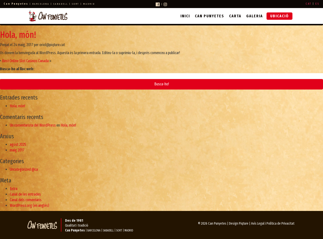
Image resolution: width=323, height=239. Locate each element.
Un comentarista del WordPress (33, 125)
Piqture (243, 223)
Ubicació (279, 16)
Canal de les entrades (25, 194)
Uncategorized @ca (24, 169)
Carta (235, 16)
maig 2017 (17, 150)
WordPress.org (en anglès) (29, 205)
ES (317, 3)
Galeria (254, 16)
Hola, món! (18, 35)
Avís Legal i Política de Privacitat (272, 223)
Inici (185, 16)
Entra (13, 188)
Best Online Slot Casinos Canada (25, 61)
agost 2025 (18, 144)
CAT (309, 3)
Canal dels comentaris (26, 200)
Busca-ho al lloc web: (17, 69)
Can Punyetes (209, 16)
